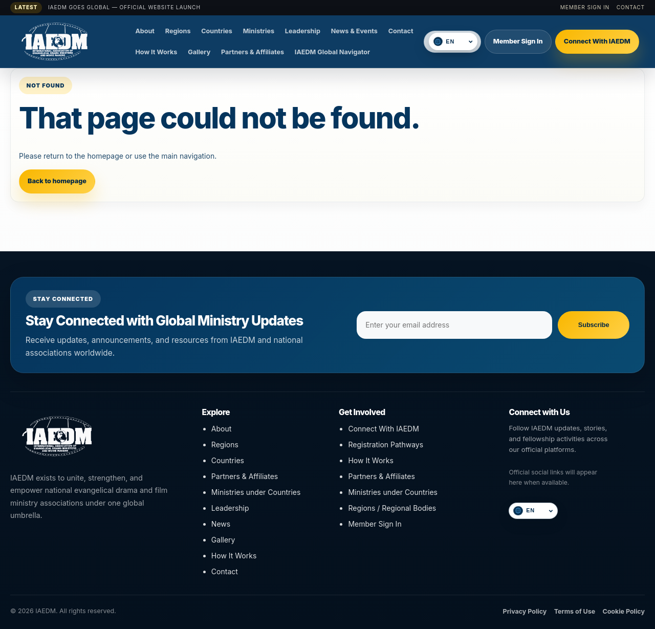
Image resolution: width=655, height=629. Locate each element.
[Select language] (458, 42)
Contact (631, 7)
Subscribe (593, 325)
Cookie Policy (623, 611)
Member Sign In (584, 7)
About (145, 31)
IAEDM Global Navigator (332, 52)
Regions (178, 31)
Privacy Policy (525, 611)
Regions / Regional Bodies (392, 508)
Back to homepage (57, 181)
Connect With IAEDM (597, 41)
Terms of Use (574, 611)
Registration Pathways (385, 444)
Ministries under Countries (256, 492)
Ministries (258, 31)
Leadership (302, 31)
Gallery (199, 52)
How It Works (156, 52)
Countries (216, 31)
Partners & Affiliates (252, 52)
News (220, 523)
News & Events (354, 31)
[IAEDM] (69, 41)
